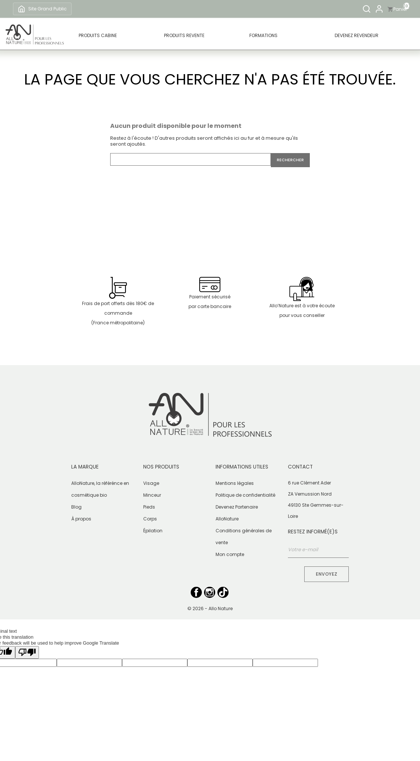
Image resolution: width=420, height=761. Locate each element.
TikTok (223, 592)
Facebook (196, 592)
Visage (151, 483)
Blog (76, 507)
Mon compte (230, 554)
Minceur (152, 495)
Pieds (149, 507)
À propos (81, 519)
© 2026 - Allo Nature (210, 608)
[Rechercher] (366, 8)
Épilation (153, 530)
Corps (150, 519)
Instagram (209, 592)
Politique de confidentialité (245, 495)
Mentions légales (235, 483)
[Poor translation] (27, 652)
